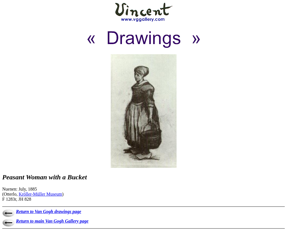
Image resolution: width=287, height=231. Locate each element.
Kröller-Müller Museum (40, 194)
